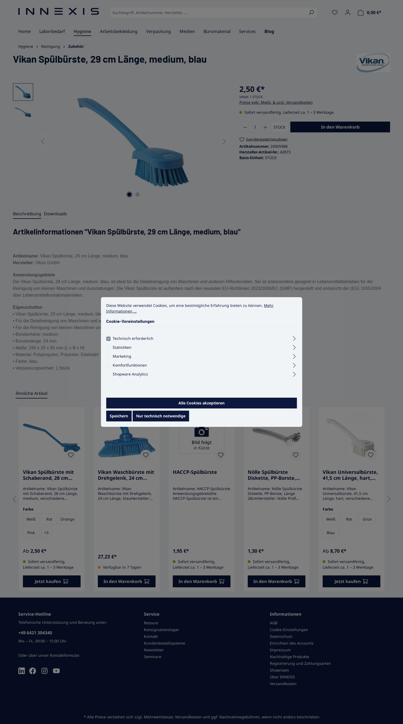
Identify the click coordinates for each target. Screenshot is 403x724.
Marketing (122, 357)
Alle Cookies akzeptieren (201, 404)
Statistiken (122, 348)
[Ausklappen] (294, 339)
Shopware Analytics (130, 375)
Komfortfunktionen (130, 366)
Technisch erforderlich (133, 339)
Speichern (119, 417)
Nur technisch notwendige (160, 417)
